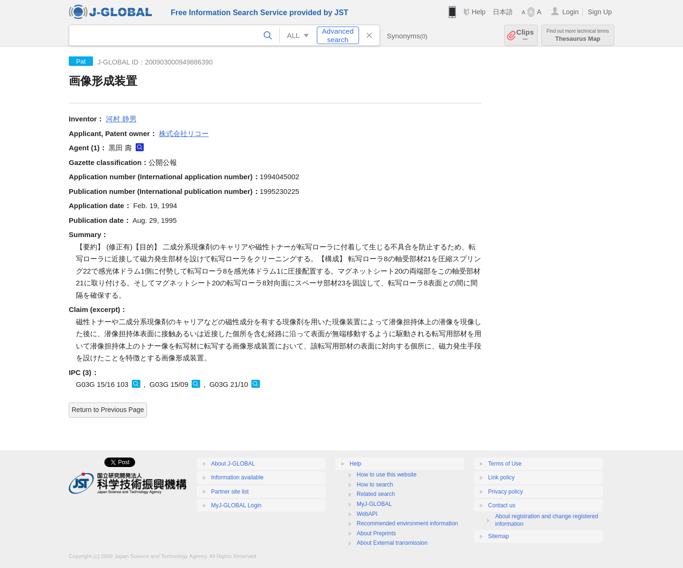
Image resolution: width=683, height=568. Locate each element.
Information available (237, 477)
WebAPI (367, 514)
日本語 (503, 12)
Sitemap (498, 536)
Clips (525, 35)
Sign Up (600, 12)
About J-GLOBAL (233, 463)
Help (478, 12)
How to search (375, 484)
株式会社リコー (184, 133)
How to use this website (386, 474)
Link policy (501, 477)
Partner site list (230, 491)
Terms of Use (505, 463)
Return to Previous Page (108, 409)
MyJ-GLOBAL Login (236, 505)
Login (570, 12)
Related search (376, 494)
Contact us (501, 505)
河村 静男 (121, 119)
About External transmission (392, 543)
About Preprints (376, 533)
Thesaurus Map (577, 35)
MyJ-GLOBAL (374, 504)
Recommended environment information (407, 523)
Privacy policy (505, 491)
